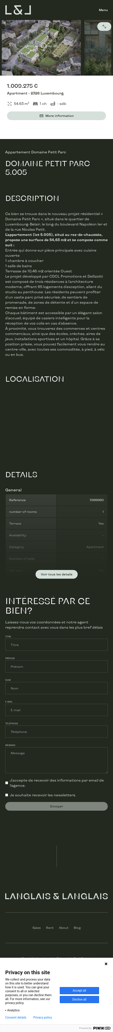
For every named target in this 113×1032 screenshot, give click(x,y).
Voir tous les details (56, 574)
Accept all (79, 990)
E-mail (9, 702)
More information (56, 116)
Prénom (10, 658)
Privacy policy (42, 1017)
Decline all (79, 999)
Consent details (15, 1017)
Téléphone (11, 723)
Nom (8, 680)
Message (10, 745)
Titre (8, 636)
